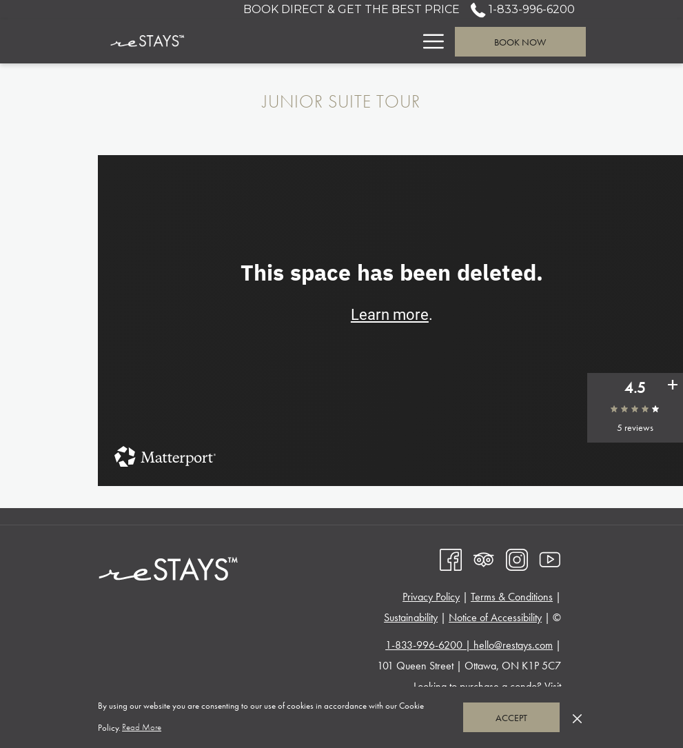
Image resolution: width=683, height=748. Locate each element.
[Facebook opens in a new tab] (451, 558)
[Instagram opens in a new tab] (517, 558)
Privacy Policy (431, 596)
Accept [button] (511, 717)
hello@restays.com (513, 645)
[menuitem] (295, 41)
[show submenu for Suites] (406, 41)
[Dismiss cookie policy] (577, 717)
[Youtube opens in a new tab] (550, 558)
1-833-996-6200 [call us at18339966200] (523, 9)
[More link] (428, 41)
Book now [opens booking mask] (520, 42)
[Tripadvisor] (484, 558)
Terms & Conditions (512, 596)
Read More (142, 727)
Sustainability (411, 617)
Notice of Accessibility (495, 617)
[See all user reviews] (672, 386)
